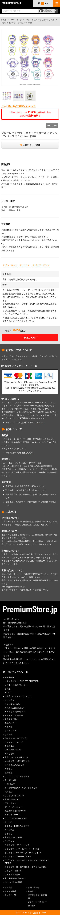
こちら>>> (39, 422)
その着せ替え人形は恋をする (17, 761)
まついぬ (8, 822)
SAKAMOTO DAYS (13, 750)
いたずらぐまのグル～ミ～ (16, 685)
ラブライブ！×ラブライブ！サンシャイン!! (23, 853)
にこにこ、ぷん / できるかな (17, 776)
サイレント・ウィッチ (14, 742)
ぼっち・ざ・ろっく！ (14, 807)
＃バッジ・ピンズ (40, 265)
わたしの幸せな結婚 (13, 882)
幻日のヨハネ (10, 731)
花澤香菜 (8, 792)
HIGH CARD (10, 784)
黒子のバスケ (10, 723)
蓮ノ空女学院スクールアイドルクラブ (21, 788)
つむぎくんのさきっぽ (14, 765)
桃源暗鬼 (8, 773)
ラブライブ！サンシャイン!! (17, 845)
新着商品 (8, 887)
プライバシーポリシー (37, 902)
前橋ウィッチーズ (12, 814)
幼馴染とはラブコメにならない (18, 696)
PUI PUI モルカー (12, 799)
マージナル (9, 830)
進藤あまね (9, 746)
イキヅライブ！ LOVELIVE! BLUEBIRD (22, 681)
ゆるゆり (8, 834)
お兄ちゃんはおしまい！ (15, 708)
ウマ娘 (7, 689)
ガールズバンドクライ (14, 715)
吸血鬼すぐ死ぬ (11, 719)
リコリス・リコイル (13, 871)
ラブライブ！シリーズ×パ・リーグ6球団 (22, 849)
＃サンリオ (25, 265)
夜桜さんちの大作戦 (13, 837)
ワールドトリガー (12, 875)
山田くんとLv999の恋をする (17, 826)
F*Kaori (8, 692)
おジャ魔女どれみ (12, 704)
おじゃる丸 (9, 700)
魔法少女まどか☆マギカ (15, 811)
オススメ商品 (10, 891)
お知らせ (32, 891)
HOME (3, 20)
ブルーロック (16, 20)
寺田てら (8, 769)
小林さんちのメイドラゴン (16, 738)
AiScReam (9, 677)
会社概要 (32, 906)
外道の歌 (8, 727)
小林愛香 (8, 734)
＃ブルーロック (10, 265)
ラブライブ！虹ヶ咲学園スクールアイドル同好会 (26, 867)
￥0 (43, 3)
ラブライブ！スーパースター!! (18, 856)
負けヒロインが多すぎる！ (16, 818)
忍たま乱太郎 (10, 780)
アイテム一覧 (10, 895)
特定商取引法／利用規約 (37, 896)
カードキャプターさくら (15, 712)
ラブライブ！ (10, 841)
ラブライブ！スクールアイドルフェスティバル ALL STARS (27, 861)
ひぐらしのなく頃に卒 (14, 795)
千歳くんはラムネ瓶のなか (16, 757)
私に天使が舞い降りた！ (15, 878)
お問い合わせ (33, 887)
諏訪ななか (9, 753)
